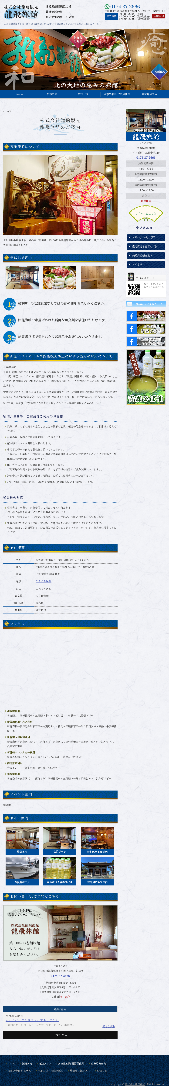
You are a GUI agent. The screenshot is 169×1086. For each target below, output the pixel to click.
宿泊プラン (84, 94)
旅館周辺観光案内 (142, 255)
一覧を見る (60, 1035)
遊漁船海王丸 (149, 94)
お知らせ (137, 264)
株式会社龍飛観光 (135, 1084)
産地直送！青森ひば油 (145, 246)
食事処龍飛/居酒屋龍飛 (117, 94)
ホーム (19, 94)
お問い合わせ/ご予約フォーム (148, 304)
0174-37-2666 (43, 581)
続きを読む (108, 1026)
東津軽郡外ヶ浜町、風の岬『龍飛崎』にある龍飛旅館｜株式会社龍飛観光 (39, 12)
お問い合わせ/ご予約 (144, 237)
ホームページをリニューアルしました (32, 1020)
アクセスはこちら (146, 213)
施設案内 (52, 94)
